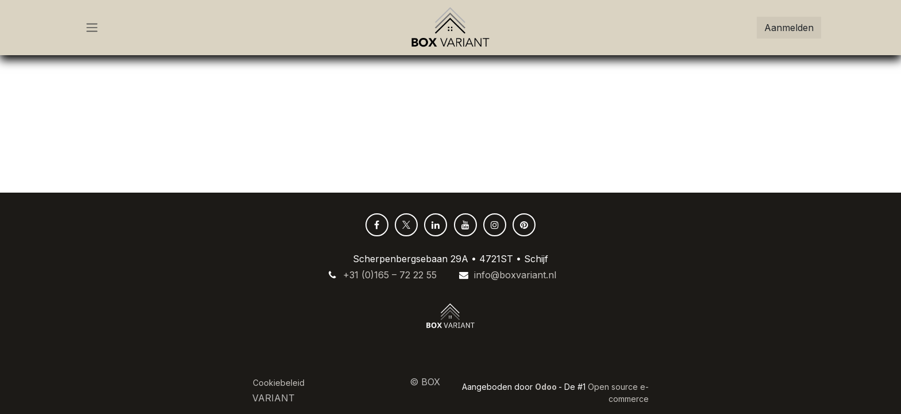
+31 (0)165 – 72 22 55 (390, 275)
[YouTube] (465, 224)
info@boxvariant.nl (515, 275)
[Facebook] (376, 224)
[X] (406, 224)
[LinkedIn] (435, 224)
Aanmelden (789, 27)
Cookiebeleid (279, 383)
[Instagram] (494, 224)
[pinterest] (524, 224)
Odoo (547, 387)
